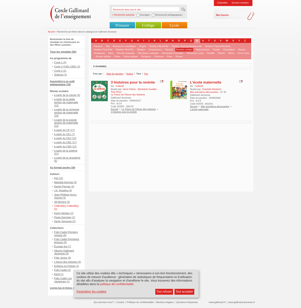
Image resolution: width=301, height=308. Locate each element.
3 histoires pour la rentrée (133, 82)
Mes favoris (222, 15)
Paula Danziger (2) (64, 217)
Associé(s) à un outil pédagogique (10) (62, 83)
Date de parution (115, 73)
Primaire (122, 25)
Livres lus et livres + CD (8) (66, 288)
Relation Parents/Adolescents (187, 46)
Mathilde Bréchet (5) (65, 182)
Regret (142, 46)
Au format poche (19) (62, 167)
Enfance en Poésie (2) (66, 266)
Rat (107, 46)
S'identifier (222, 2)
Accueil (51, 32)
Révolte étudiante (126, 53)
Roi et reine (243, 53)
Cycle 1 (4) (60, 62)
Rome (117, 56)
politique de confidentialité (116, 284)
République (229, 49)
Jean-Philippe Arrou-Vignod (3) (65, 196)
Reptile (216, 49)
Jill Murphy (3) (62, 202)
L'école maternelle (205, 82)
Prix (146, 73)
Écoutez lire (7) (62, 246)
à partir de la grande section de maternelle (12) (66, 123)
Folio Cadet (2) (62, 270)
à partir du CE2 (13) (65, 138)
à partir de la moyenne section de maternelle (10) (66, 112)
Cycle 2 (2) (60, 70)
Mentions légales (164, 302)
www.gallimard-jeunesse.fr (241, 302)
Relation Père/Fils (125, 49)
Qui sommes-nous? (104, 302)
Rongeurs (146, 56)
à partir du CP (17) (64, 130)
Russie (179, 56)
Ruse (169, 56)
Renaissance (155, 49)
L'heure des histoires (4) (67, 262)
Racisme (98, 46)
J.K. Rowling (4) (63, 190)
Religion (141, 49)
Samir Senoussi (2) (65, 221)
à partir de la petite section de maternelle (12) (66, 102)
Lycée (174, 25)
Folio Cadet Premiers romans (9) (66, 234)
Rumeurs (159, 56)
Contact (120, 302)
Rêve (111, 53)
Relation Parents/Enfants (218, 46)
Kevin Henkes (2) (64, 213)
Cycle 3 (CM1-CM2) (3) (67, 66)
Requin (241, 49)
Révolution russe (195, 53)
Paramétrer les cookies (91, 291)
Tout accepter (184, 291)
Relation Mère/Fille (158, 46)
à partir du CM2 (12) (65, 146)
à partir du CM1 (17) (65, 142)
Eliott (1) (59, 274)
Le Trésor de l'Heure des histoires (139, 109)
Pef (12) (58, 178)
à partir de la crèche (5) (67, 95)
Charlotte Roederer (212, 89)
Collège (148, 25)
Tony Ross (116, 92)
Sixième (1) (60, 74)
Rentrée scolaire (184, 49)
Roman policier (103, 56)
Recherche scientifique (124, 46)
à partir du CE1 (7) (64, 134)
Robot (231, 53)
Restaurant (99, 53)
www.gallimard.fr (217, 302)
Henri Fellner (130, 89)
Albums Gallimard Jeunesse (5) (64, 252)
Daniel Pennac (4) (64, 186)
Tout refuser (164, 291)
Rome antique (131, 56)
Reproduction (202, 49)
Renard (169, 49)
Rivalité (210, 53)
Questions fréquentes (187, 302)
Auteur (129, 73)
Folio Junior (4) (62, 257)
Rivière (221, 53)
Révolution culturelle (148, 53)
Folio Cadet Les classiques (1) (63, 280)
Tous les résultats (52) (63, 51)
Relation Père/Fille (103, 49)
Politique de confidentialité (140, 302)
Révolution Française (172, 53)
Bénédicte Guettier (147, 89)
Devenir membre (240, 2)
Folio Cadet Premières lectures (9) (66, 241)
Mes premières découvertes (215, 106)
